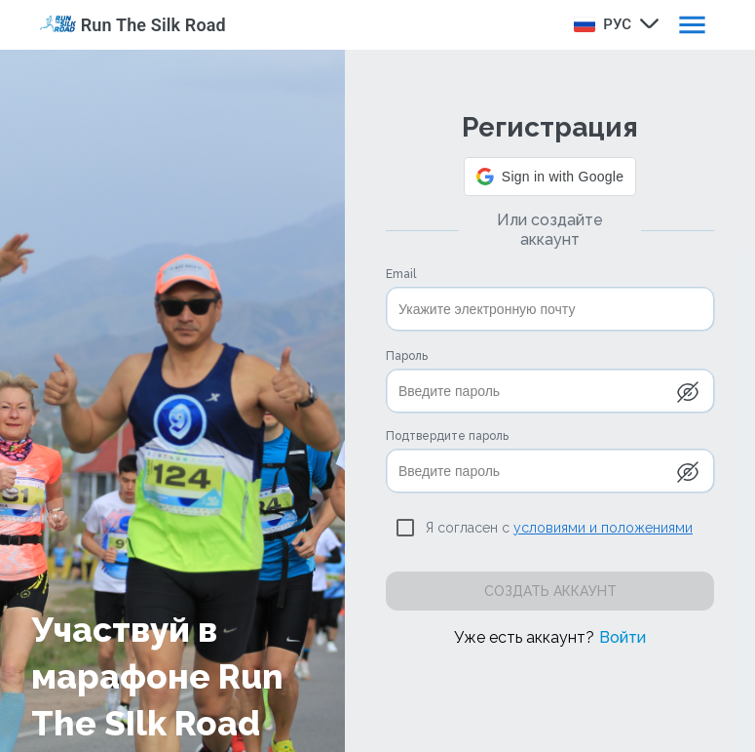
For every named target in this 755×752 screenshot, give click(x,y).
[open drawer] (692, 25)
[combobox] (613, 23)
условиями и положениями (603, 527)
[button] (550, 176)
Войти (622, 637)
